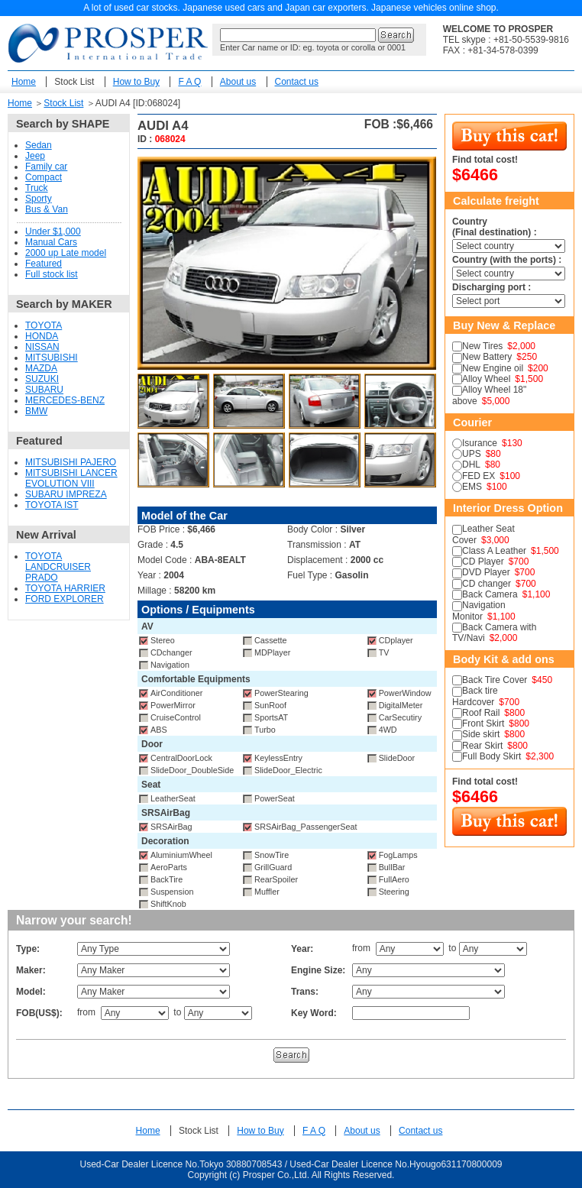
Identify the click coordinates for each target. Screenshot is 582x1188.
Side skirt (481, 734)
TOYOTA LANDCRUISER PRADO (58, 567)
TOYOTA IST (52, 505)
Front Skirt (483, 723)
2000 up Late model (65, 253)
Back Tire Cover (494, 680)
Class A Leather (494, 550)
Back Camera (490, 594)
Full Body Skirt (491, 756)
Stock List (74, 81)
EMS (472, 486)
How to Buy (136, 81)
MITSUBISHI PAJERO (70, 462)
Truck (36, 188)
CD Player (483, 561)
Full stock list (51, 274)
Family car (46, 166)
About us (238, 81)
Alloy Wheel (486, 379)
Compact (43, 177)
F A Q (189, 81)
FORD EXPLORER (64, 599)
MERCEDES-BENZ (65, 400)
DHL (471, 464)
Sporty (38, 198)
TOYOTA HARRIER (65, 588)
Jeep (35, 156)
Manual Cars (51, 242)
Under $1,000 (53, 231)
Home (23, 81)
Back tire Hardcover (475, 696)
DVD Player (486, 572)
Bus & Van (46, 209)
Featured (43, 263)
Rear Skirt (482, 745)
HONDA (41, 336)
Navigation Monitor (479, 610)
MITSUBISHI (51, 357)
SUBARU (44, 389)
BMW (36, 411)
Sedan (38, 145)
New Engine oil (492, 368)
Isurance (479, 443)
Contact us (296, 81)
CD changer (486, 583)
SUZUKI (42, 379)
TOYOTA (43, 325)
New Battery (487, 356)
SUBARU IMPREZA (66, 494)
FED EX (478, 476)
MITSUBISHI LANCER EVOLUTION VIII (71, 478)
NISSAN (42, 347)
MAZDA (41, 368)
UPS (471, 453)
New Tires (482, 346)
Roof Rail (481, 712)
